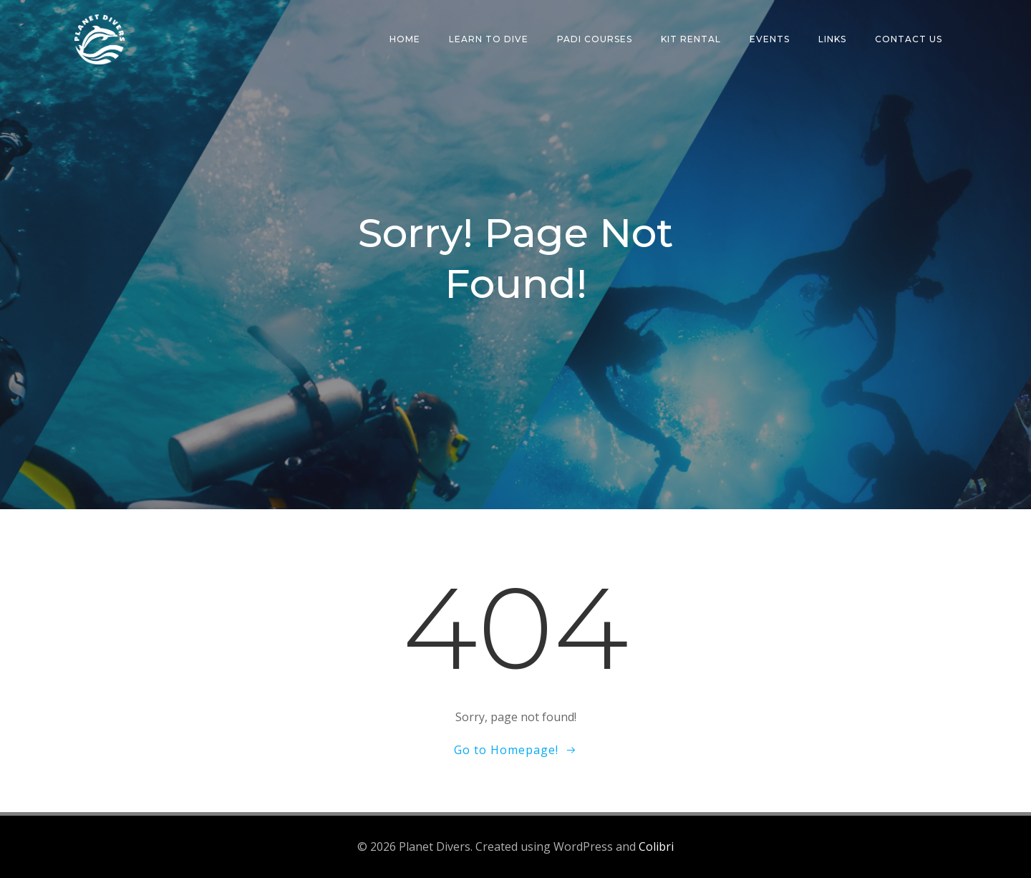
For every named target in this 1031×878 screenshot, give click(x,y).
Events (770, 39)
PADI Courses (594, 39)
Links (832, 39)
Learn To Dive (488, 39)
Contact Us (908, 39)
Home (404, 39)
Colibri (656, 846)
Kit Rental (691, 39)
